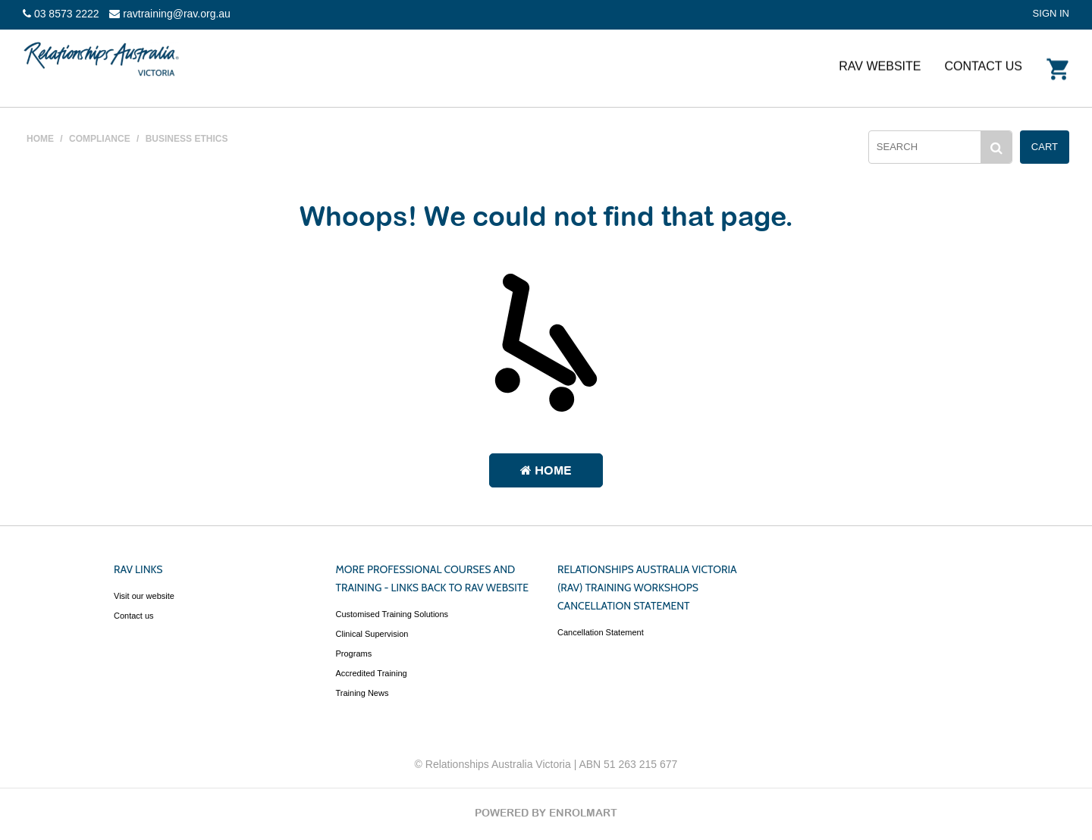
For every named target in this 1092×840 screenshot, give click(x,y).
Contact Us (983, 65)
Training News (362, 692)
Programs (354, 653)
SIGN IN (1051, 13)
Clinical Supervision (372, 633)
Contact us (134, 615)
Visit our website (144, 595)
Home (546, 470)
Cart (1044, 146)
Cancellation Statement (600, 632)
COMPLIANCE (99, 138)
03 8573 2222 (61, 14)
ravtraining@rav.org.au (169, 14)
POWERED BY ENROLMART (546, 813)
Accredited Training (371, 673)
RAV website (880, 65)
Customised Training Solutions (392, 614)
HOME (40, 138)
